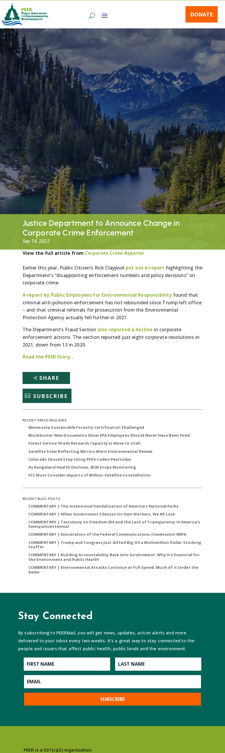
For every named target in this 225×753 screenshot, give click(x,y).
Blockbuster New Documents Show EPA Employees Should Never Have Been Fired (109, 435)
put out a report (145, 267)
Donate (201, 14)
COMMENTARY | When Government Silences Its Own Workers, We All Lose (101, 514)
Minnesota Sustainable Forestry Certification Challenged (86, 427)
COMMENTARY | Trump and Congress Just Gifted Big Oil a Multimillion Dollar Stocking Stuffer (114, 545)
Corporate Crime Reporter (114, 253)
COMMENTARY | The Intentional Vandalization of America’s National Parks (103, 506)
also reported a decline (124, 329)
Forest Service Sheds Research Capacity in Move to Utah (84, 443)
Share (49, 377)
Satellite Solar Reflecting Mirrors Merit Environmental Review (90, 451)
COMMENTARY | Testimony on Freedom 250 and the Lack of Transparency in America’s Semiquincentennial (114, 524)
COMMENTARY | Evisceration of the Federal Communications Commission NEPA (107, 534)
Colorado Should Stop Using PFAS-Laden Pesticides (80, 459)
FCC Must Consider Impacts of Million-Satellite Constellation (89, 475)
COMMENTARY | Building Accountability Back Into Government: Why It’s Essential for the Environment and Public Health (114, 557)
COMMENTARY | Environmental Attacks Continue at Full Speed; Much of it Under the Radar (113, 570)
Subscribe (50, 395)
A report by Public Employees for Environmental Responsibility (97, 295)
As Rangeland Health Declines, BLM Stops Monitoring (82, 467)
